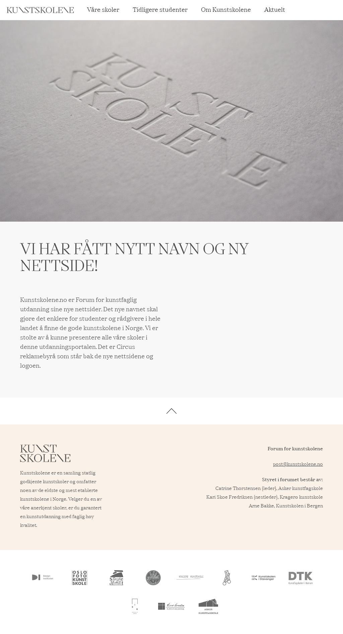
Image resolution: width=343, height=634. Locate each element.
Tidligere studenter (160, 10)
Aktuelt (274, 10)
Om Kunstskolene (226, 10)
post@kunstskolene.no (298, 464)
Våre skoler (103, 10)
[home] (40, 10)
